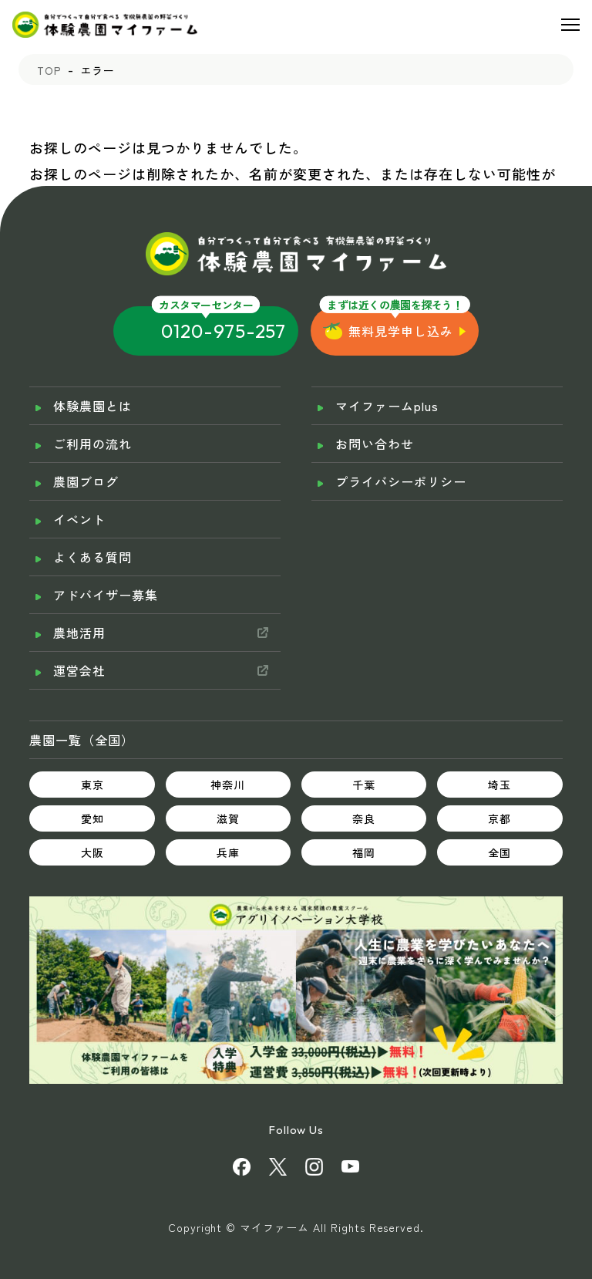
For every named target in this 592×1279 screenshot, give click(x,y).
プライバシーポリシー (400, 481)
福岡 (363, 852)
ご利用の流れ (92, 443)
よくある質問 (92, 557)
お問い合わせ (374, 443)
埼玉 (499, 784)
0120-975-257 (224, 331)
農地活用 (79, 632)
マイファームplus (387, 406)
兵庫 (228, 852)
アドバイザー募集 (105, 595)
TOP (49, 70)
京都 (499, 818)
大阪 (92, 852)
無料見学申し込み (400, 331)
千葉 (363, 784)
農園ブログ (86, 481)
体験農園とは (92, 406)
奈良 (363, 818)
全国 (499, 852)
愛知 (92, 818)
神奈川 (227, 784)
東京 (92, 784)
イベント (79, 519)
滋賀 (228, 818)
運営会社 (79, 670)
